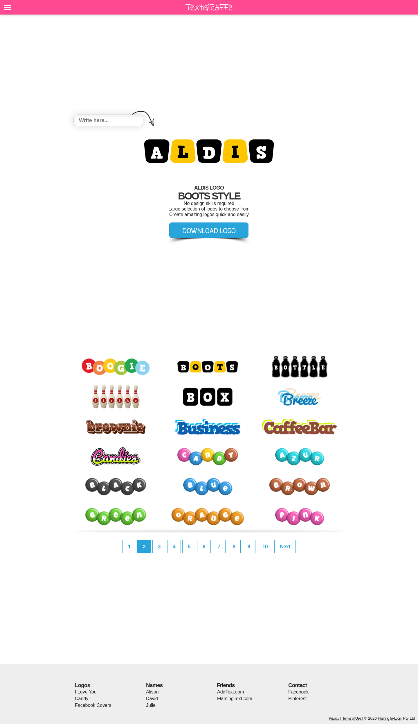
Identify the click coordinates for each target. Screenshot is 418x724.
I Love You (86, 691)
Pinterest (297, 698)
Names (154, 685)
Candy (81, 698)
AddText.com (230, 691)
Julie (151, 705)
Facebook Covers (93, 705)
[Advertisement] (209, 65)
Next (285, 547)
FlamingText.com (234, 698)
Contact (297, 685)
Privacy (334, 718)
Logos (82, 685)
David (152, 698)
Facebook (298, 691)
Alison (152, 691)
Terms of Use (351, 718)
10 (265, 547)
